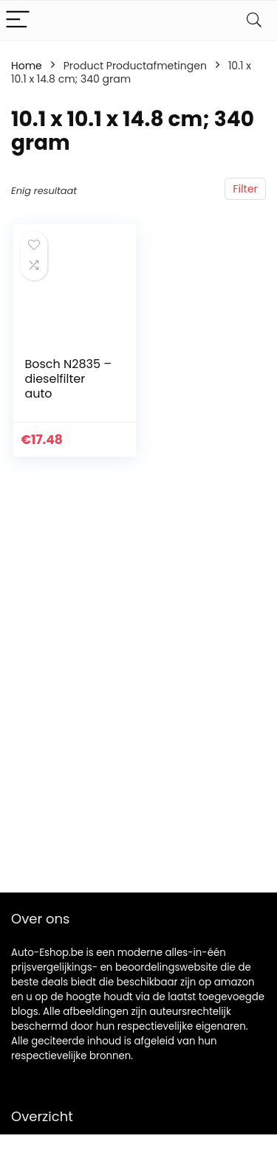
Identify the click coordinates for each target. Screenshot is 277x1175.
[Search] (254, 20)
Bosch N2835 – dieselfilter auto (68, 379)
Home (26, 65)
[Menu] (17, 20)
